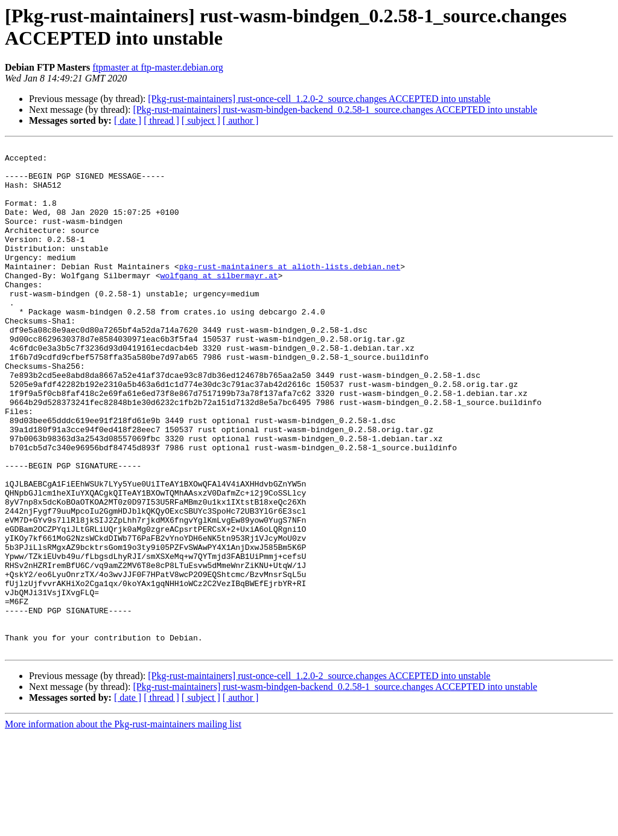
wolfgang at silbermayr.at (219, 302)
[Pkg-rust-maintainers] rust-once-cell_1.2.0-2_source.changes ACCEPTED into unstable (319, 99)
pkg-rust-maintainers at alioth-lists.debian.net (290, 291)
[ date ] (127, 120)
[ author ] (241, 120)
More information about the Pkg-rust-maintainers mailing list (123, 825)
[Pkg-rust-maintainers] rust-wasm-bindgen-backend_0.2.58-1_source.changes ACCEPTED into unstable (335, 109)
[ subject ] (201, 120)
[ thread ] (161, 120)
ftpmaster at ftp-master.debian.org (157, 67)
